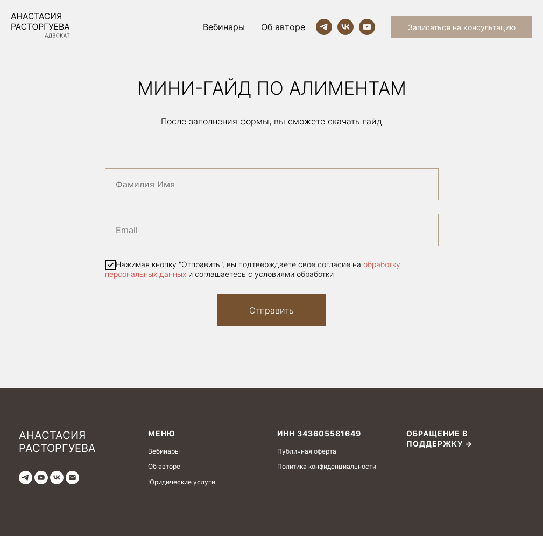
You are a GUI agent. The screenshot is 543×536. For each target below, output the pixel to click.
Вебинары (224, 27)
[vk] (345, 27)
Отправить (271, 310)
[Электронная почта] (72, 477)
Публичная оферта (306, 451)
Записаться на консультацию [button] (462, 27)
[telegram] (324, 27)
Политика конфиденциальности (326, 466)
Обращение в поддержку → (439, 438)
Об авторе (283, 27)
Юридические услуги (181, 482)
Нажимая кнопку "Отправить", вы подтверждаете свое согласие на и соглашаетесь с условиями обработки (252, 269)
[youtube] (367, 27)
